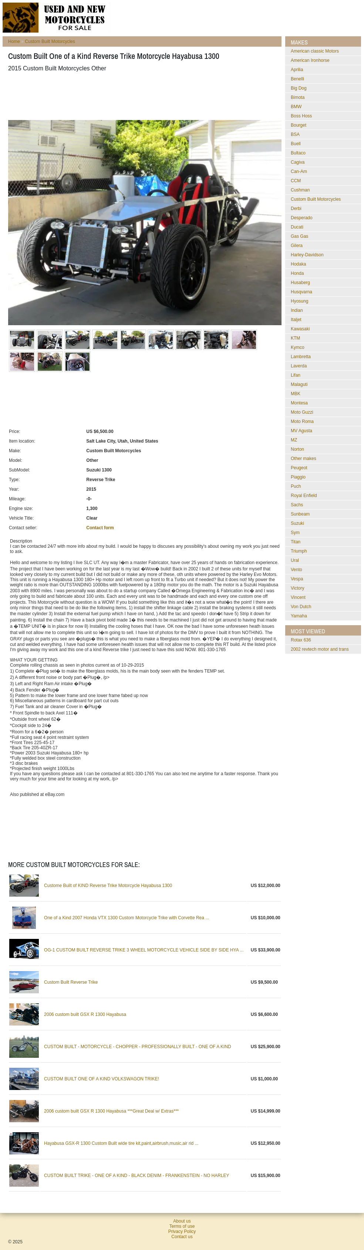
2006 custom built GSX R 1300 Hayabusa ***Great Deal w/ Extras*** (111, 1111)
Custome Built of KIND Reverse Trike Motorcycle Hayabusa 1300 (108, 885)
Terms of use (182, 1226)
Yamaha (299, 616)
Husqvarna (301, 291)
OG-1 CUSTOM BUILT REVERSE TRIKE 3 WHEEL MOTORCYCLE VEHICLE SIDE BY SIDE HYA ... (143, 950)
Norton (297, 449)
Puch (296, 486)
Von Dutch (301, 606)
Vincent (298, 597)
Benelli (297, 78)
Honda (297, 273)
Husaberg (300, 282)
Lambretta (301, 356)
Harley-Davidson (307, 254)
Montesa (299, 403)
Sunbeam (300, 514)
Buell (296, 143)
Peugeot (299, 467)
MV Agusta (301, 430)
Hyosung (299, 301)
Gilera (297, 245)
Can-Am (299, 171)
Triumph (299, 551)
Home (14, 41)
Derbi (296, 208)
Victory (297, 588)
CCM (296, 180)
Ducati (297, 227)
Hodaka (298, 264)
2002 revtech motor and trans (320, 649)
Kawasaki (300, 328)
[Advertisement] (142, 96)
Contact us (181, 1236)
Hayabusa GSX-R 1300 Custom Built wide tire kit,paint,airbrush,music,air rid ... (121, 1143)
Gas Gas (299, 236)
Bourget (298, 125)
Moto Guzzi (302, 412)
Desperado (302, 217)
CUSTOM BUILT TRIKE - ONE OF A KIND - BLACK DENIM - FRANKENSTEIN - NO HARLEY (136, 1175)
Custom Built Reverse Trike (71, 982)
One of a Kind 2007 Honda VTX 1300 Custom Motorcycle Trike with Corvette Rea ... (126, 917)
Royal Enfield (304, 495)
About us (182, 1221)
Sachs (297, 504)
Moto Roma (302, 421)
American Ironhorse (310, 60)
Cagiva (297, 162)
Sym (295, 532)
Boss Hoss (301, 116)
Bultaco (298, 153)
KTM (295, 338)
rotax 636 (301, 640)
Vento (296, 569)
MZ (294, 440)
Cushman (300, 190)
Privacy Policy (182, 1231)
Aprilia (297, 69)
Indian (297, 310)
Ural (295, 560)
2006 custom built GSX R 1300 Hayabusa (85, 1014)
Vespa (297, 578)
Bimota (297, 97)
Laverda (299, 366)
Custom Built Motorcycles (50, 41)
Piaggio (298, 477)
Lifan (295, 375)
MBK (295, 393)
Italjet (296, 319)
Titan (295, 541)
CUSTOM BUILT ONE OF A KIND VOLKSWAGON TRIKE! (101, 1078)
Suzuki (297, 523)
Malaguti (299, 384)
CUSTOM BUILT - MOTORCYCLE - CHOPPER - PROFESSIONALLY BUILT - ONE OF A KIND (137, 1046)
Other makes (303, 458)
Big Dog (299, 88)
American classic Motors (315, 51)
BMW (296, 106)
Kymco (297, 347)
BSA (295, 134)
